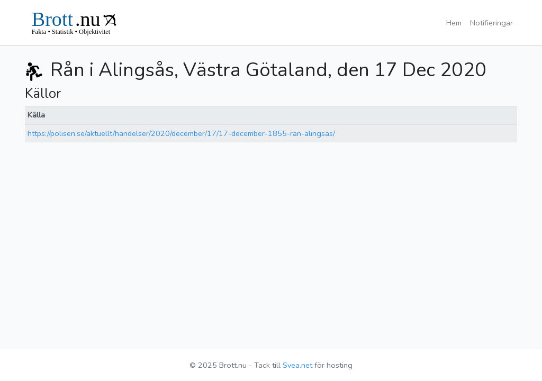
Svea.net (297, 365)
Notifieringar (491, 22)
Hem (454, 22)
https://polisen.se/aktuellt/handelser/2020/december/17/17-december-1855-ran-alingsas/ (181, 133)
